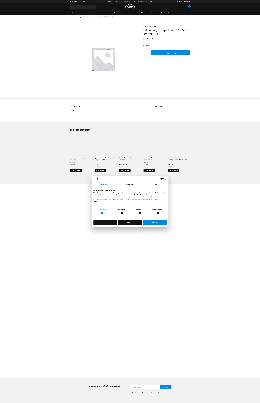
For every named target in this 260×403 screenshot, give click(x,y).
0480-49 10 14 (179, 1)
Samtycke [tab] (104, 184)
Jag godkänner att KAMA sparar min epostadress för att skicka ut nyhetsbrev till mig (150, 393)
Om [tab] (156, 184)
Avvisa (105, 222)
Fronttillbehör (151, 13)
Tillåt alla (154, 222)
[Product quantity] (146, 52)
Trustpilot (150, 1)
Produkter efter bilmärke (76, 13)
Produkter (77, 17)
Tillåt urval (130, 222)
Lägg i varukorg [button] (76, 170)
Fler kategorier (179, 13)
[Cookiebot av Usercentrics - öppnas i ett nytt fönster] (159, 179)
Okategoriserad (85, 17)
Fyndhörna (187, 13)
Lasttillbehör (170, 13)
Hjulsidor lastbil (160, 13)
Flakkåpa (135, 13)
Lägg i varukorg (171, 53)
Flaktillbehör (142, 13)
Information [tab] (130, 184)
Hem (71, 17)
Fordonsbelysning (126, 13)
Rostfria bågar (116, 13)
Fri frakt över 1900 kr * (139, 1)
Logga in (187, 1)
